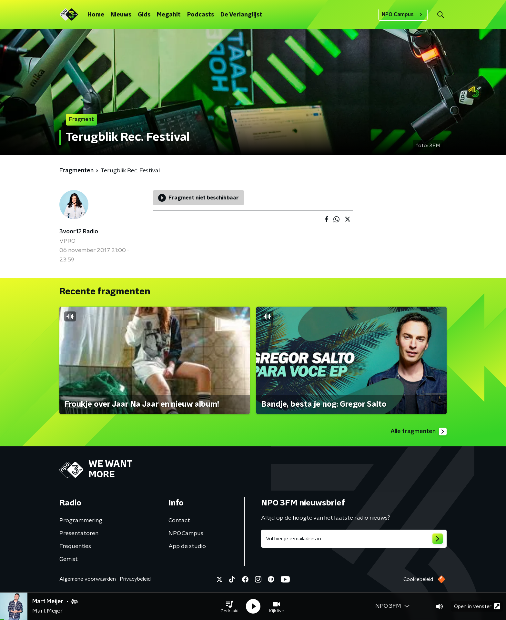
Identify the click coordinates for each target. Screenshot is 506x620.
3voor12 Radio (78, 232)
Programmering (80, 520)
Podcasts (200, 15)
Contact (179, 520)
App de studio (187, 546)
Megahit (169, 15)
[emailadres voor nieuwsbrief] (354, 539)
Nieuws (121, 15)
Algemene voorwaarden (87, 579)
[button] (229, 606)
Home (95, 15)
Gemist (68, 559)
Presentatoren (78, 533)
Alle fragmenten (418, 431)
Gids (144, 15)
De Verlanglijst (241, 15)
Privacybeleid (135, 579)
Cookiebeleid (418, 579)
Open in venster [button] (477, 606)
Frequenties (75, 546)
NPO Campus (403, 14)
